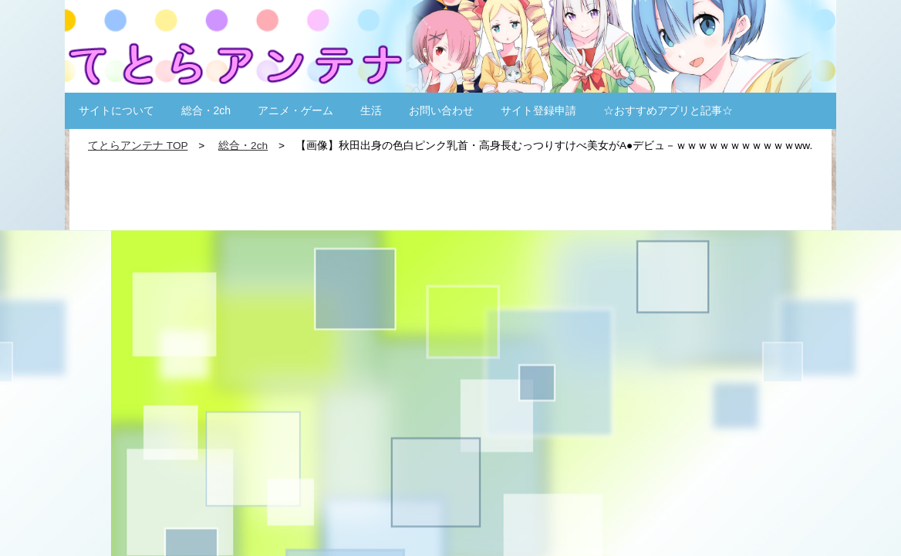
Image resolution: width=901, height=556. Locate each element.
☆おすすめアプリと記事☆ (668, 110)
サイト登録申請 (538, 110)
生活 (371, 110)
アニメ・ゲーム (295, 110)
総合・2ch (206, 110)
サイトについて (116, 110)
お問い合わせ (441, 110)
